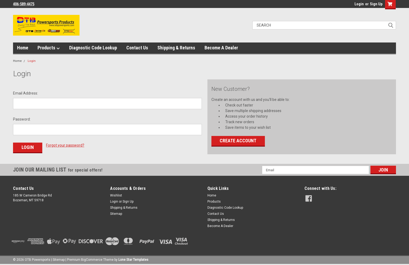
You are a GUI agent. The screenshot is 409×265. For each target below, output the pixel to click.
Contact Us (137, 47)
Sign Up (376, 4)
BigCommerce (91, 260)
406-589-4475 (23, 4)
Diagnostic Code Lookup (93, 47)
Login (359, 4)
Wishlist (116, 195)
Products (48, 48)
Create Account (238, 140)
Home (22, 47)
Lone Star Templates (133, 260)
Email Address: (25, 93)
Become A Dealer (221, 47)
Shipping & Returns (176, 47)
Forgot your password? (65, 145)
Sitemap (116, 214)
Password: (22, 119)
